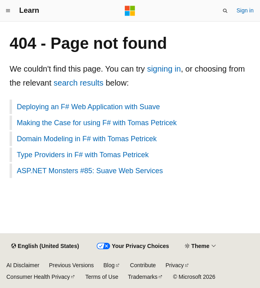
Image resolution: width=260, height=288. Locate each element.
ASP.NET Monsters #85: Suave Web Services (90, 171)
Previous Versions (71, 265)
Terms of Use (101, 277)
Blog (109, 265)
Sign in (245, 10)
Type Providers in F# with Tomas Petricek (83, 155)
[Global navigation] (8, 11)
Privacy (175, 265)
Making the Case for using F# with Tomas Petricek (97, 123)
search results (79, 82)
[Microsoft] (130, 11)
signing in (164, 68)
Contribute (143, 265)
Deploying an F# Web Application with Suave (88, 107)
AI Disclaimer (22, 265)
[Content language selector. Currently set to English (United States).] (45, 246)
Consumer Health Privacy (38, 277)
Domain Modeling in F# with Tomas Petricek (87, 139)
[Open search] (225, 11)
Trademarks (143, 277)
